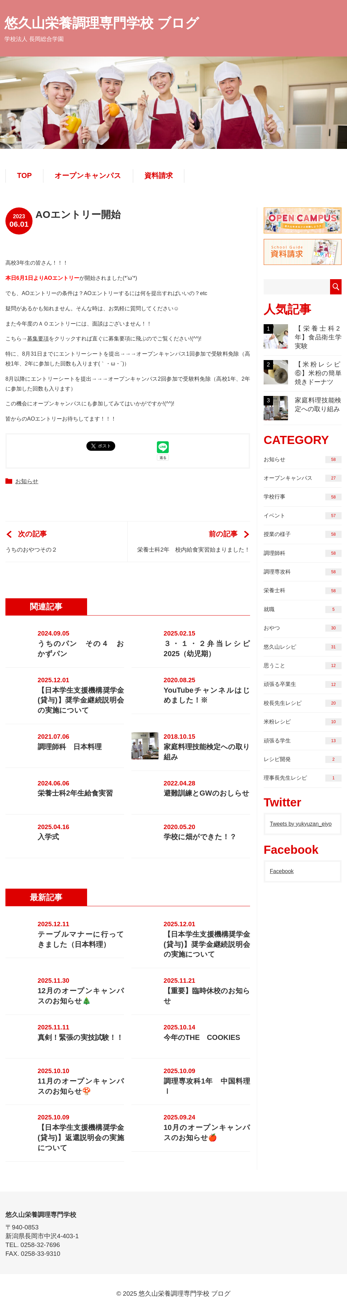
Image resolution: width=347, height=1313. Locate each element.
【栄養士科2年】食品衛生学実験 (303, 337)
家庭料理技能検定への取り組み (303, 408)
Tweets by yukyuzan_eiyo (300, 824)
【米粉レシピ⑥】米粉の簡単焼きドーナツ (303, 372)
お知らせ (26, 481)
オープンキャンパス (88, 176)
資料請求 (158, 176)
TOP (24, 176)
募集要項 (38, 338)
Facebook (281, 871)
